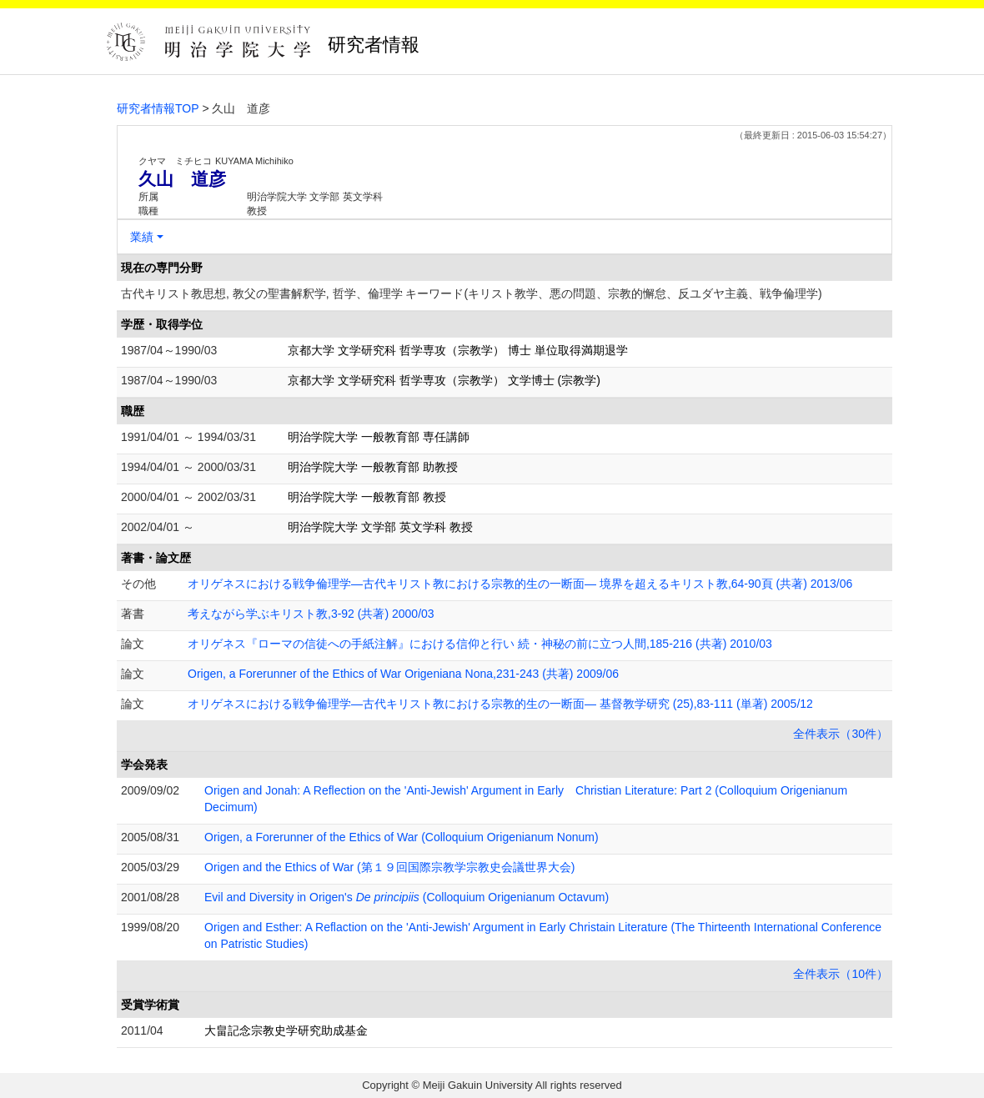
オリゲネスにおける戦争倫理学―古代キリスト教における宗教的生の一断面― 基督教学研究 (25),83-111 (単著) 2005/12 (500, 703)
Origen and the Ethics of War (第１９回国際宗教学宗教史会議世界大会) (389, 867)
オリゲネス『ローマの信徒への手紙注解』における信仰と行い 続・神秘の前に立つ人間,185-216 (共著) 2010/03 (480, 643)
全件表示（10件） (840, 973)
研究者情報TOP (158, 108)
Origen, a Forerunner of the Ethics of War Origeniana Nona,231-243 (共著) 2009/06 (403, 673)
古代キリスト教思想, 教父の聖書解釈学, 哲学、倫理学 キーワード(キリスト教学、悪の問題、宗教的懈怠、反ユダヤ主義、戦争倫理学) (471, 293)
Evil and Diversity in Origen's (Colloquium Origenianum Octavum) (406, 897)
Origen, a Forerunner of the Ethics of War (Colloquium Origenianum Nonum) (401, 837)
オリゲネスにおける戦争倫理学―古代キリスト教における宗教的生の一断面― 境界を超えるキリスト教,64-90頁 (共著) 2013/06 (520, 583)
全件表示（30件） (840, 733)
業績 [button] (141, 236)
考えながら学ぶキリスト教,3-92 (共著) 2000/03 (311, 613)
